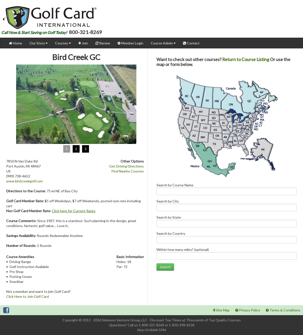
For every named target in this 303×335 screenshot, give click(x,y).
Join (83, 43)
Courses (63, 43)
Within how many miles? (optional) (226, 254)
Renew (102, 43)
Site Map (221, 310)
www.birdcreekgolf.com (24, 181)
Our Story (39, 43)
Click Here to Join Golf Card (27, 296)
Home (15, 43)
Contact (191, 43)
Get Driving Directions (126, 166)
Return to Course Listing (245, 59)
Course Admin (163, 43)
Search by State (226, 222)
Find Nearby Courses (128, 171)
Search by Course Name (226, 190)
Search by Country (226, 238)
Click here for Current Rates (73, 211)
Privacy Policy (247, 310)
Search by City (226, 206)
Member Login (130, 43)
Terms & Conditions (283, 310)
